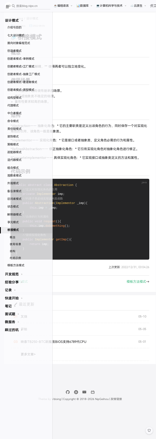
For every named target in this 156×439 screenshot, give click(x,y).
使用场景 (15, 244)
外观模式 (13, 183)
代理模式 (13, 105)
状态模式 (13, 206)
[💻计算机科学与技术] (111, 5)
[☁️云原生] (138, 5)
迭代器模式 (14, 160)
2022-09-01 (90, 30)
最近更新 (77, 333)
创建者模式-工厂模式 (20, 66)
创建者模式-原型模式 (20, 89)
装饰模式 (13, 136)
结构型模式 (14, 97)
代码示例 (15, 258)
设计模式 (83, 23)
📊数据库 (82, 5)
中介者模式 (14, 113)
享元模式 (13, 222)
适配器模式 (14, 152)
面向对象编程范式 (18, 43)
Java (71, 23)
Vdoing (83, 428)
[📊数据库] (84, 5)
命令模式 (13, 121)
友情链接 (143, 428)
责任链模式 (14, 128)
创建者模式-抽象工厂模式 (23, 74)
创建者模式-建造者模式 (22, 82)
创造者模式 (14, 50)
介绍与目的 (14, 27)
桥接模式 (13, 230)
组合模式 (13, 167)
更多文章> (79, 383)
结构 (12, 251)
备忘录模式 (14, 191)
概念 (12, 237)
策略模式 (13, 144)
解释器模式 (14, 214)
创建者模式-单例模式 (20, 58)
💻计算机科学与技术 (109, 5)
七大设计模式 (15, 35)
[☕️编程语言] (63, 5)
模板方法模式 (15, 265)
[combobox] (30, 6)
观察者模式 (14, 175)
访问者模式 (14, 199)
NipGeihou (71, 30)
